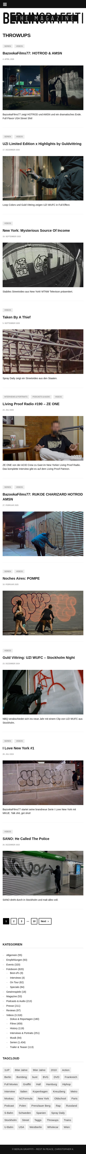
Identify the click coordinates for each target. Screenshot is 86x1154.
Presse (10, 1005)
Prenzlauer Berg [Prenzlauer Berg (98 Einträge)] (40, 1105)
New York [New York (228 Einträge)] (43, 1098)
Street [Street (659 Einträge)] (25, 1120)
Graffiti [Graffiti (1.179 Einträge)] (27, 1084)
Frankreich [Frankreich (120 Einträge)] (71, 1077)
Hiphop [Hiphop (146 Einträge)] (66, 1084)
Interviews (15, 977)
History (14, 1028)
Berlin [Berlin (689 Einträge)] (7, 1077)
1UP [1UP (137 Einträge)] (6, 1070)
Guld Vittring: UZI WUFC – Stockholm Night (39, 658)
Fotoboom (11, 969)
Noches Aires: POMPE (21, 578)
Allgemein (11, 955)
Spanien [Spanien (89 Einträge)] (41, 1112)
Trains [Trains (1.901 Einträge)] (67, 1120)
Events (10, 964)
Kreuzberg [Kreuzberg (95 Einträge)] (59, 1091)
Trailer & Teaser (18, 1047)
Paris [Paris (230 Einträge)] (74, 1098)
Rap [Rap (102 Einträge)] (58, 1105)
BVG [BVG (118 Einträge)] (45, 1077)
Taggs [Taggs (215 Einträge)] (38, 1120)
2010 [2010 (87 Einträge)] (54, 1070)
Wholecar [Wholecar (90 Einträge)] (52, 1127)
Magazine (11, 996)
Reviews (11, 1010)
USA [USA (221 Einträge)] (21, 1127)
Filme (13, 1023)
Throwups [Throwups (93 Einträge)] (53, 1120)
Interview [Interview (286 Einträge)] (9, 1091)
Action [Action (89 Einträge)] (66, 1070)
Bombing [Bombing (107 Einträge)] (21, 1077)
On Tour (14, 982)
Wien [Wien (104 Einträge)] (67, 1127)
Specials (14, 987)
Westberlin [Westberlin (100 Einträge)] (35, 1127)
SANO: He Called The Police (26, 839)
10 (34, 921)
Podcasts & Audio (41, 397)
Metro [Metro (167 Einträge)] (74, 1091)
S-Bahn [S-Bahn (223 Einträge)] (8, 1112)
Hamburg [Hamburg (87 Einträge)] (51, 1084)
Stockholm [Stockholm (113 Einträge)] (10, 1120)
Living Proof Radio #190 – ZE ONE (31, 404)
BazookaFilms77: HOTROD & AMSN (32, 53)
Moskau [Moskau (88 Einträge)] (9, 1098)
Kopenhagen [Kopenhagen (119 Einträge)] (40, 1091)
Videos (19, 46)
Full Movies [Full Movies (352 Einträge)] (11, 1084)
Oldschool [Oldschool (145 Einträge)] (60, 1098)
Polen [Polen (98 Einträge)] (22, 1105)
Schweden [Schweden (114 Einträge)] (25, 1112)
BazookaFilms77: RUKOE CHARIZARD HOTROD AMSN (43, 496)
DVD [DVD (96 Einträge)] (56, 1077)
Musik (13, 1037)
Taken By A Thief (16, 317)
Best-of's (14, 973)
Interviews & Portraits (15, 397)
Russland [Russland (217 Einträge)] (71, 1105)
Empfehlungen (14, 959)
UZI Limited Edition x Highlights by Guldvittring (42, 144)
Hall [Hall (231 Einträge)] (38, 1084)
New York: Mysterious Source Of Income (36, 230)
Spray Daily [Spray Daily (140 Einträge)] (58, 1112)
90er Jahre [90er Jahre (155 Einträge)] (39, 1070)
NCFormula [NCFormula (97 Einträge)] (25, 1098)
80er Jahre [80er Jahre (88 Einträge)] (21, 1070)
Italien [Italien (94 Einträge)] (23, 1091)
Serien (7, 46)
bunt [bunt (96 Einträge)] (34, 1077)
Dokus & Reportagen (21, 1019)
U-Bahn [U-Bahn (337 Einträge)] (8, 1127)
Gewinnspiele (13, 991)
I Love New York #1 (18, 748)
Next (45, 921)
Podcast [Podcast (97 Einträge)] (9, 1105)
